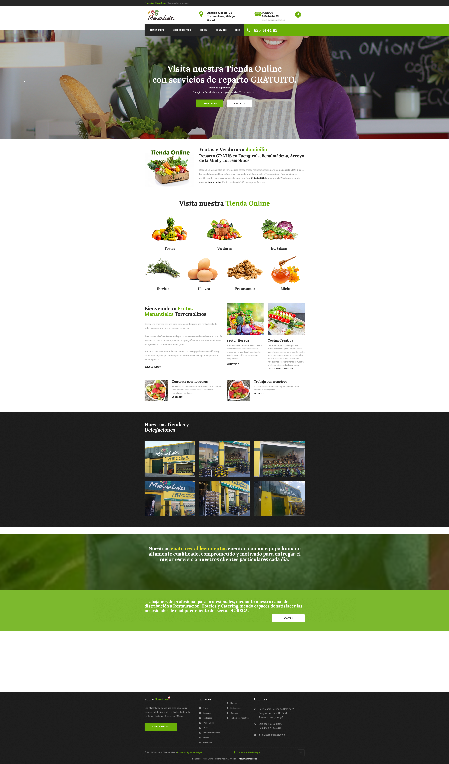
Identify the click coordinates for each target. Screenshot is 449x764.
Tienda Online (157, 30)
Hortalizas (205, 718)
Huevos (204, 728)
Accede (259, 394)
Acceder (288, 618)
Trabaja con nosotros (238, 718)
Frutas (204, 708)
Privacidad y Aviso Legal (189, 752)
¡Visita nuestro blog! (284, 368)
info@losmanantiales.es (272, 734)
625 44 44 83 (262, 30)
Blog (237, 30)
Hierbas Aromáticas (209, 733)
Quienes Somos (153, 367)
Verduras (205, 713)
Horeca (203, 30)
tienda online (214, 182)
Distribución (234, 708)
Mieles (204, 738)
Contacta (233, 364)
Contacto (221, 30)
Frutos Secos (206, 723)
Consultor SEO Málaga (248, 752)
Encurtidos (205, 742)
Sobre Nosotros (182, 30)
